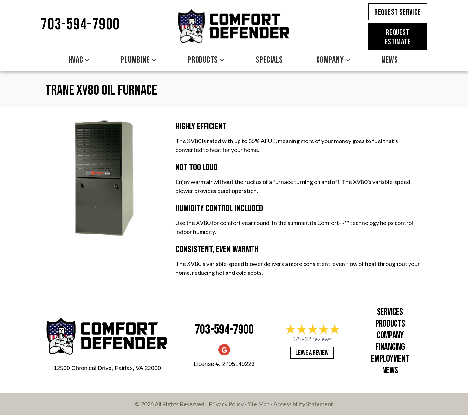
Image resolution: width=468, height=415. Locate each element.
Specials (269, 60)
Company (330, 60)
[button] (87, 60)
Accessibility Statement (303, 404)
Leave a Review (312, 353)
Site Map (258, 404)
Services (390, 312)
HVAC (76, 60)
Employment (390, 359)
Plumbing (135, 60)
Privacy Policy (226, 404)
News (389, 60)
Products (203, 60)
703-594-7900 (80, 24)
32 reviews (318, 339)
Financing (390, 347)
